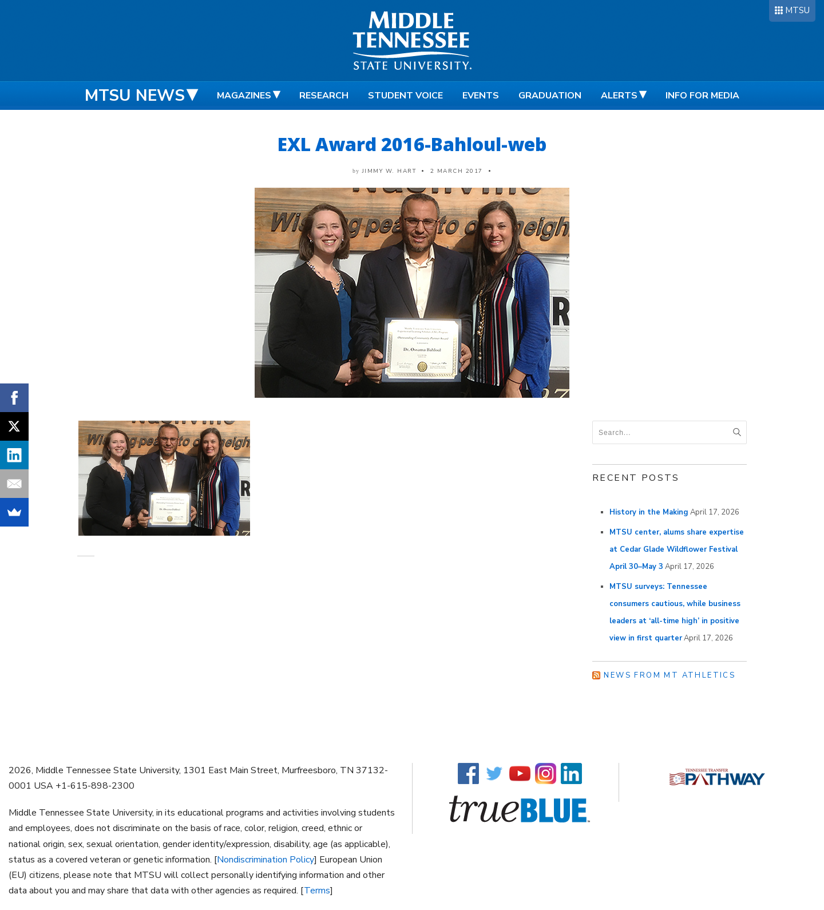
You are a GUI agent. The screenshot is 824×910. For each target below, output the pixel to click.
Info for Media (702, 95)
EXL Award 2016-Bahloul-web (412, 144)
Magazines (244, 95)
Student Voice (405, 95)
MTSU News (135, 95)
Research (323, 95)
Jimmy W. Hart (389, 171)
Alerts (619, 95)
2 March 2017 (456, 171)
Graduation (549, 95)
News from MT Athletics (669, 675)
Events (480, 95)
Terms (317, 890)
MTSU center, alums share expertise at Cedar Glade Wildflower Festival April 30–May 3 (676, 549)
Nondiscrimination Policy (265, 859)
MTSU (797, 10)
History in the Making (648, 512)
